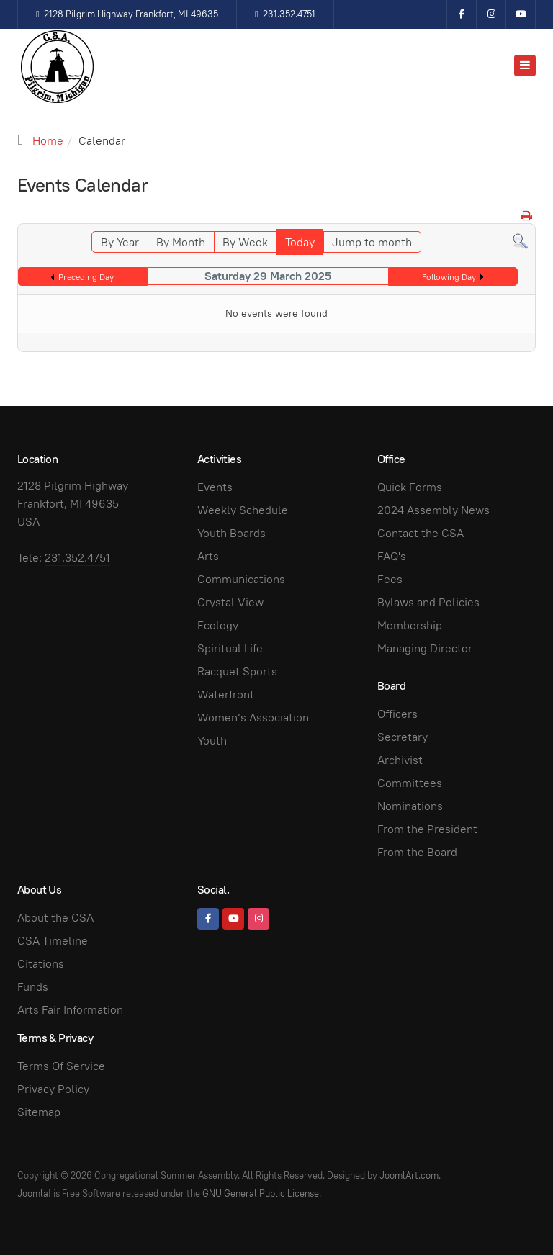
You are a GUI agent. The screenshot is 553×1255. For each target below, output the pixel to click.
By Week (245, 242)
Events (215, 487)
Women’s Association (253, 717)
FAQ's (391, 556)
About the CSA (55, 917)
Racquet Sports (237, 671)
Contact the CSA (420, 533)
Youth (212, 740)
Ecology (217, 625)
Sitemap (38, 1112)
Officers (397, 713)
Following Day (449, 276)
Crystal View (230, 602)
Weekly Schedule (242, 510)
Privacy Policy (53, 1089)
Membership (409, 625)
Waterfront (225, 694)
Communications (241, 579)
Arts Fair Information (70, 1009)
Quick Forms (409, 487)
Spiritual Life (230, 648)
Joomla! (34, 1193)
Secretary (402, 737)
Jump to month (372, 242)
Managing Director (424, 648)
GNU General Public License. (261, 1193)
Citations (40, 963)
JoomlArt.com (409, 1175)
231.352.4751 (285, 14)
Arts (208, 556)
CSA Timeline (52, 940)
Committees (409, 783)
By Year (120, 242)
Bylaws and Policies (428, 602)
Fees (390, 579)
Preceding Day (86, 276)
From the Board (417, 852)
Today (300, 242)
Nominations (410, 806)
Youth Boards (231, 533)
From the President (427, 829)
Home (47, 140)
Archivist (400, 760)
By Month (180, 242)
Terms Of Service (61, 1066)
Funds (32, 986)
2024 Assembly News (433, 510)
